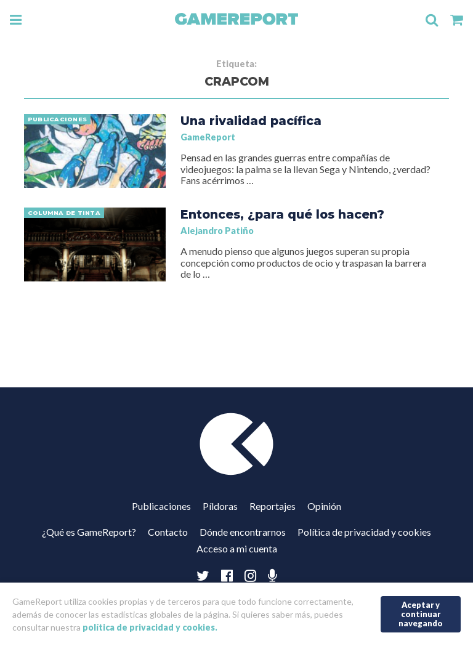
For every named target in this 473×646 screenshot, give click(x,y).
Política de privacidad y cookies (364, 532)
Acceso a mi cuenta (236, 548)
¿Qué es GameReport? (89, 532)
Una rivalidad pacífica (250, 120)
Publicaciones (161, 506)
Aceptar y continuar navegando (420, 614)
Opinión (324, 506)
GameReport (207, 137)
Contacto (168, 532)
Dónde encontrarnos (243, 532)
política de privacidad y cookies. (150, 627)
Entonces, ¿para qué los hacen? (282, 214)
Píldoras (220, 506)
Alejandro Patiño (217, 230)
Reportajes (272, 506)
